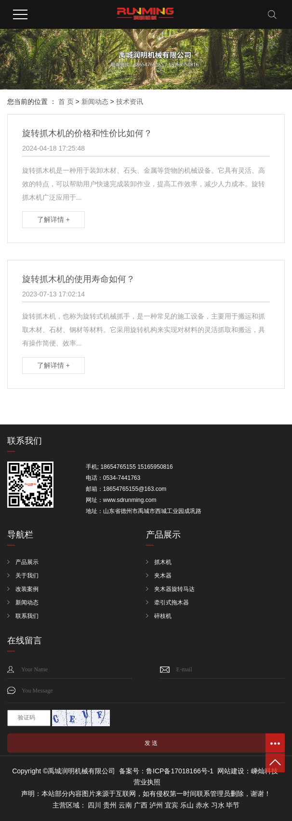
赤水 (202, 805)
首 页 (66, 101)
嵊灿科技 (264, 771)
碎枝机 (163, 616)
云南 (125, 805)
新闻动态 (94, 101)
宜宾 (171, 805)
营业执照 (146, 782)
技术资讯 (129, 101)
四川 (94, 805)
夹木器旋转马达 (174, 589)
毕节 (232, 805)
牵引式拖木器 (171, 602)
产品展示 (27, 562)
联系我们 (27, 616)
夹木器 (163, 575)
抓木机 (163, 562)
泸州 (156, 805)
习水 (218, 805)
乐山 (187, 805)
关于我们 (27, 575)
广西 (140, 805)
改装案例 (27, 589)
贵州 (110, 805)
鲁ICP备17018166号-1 (179, 771)
